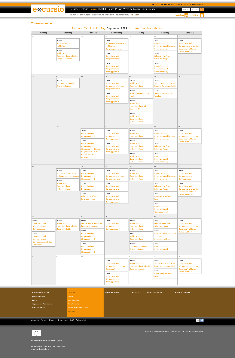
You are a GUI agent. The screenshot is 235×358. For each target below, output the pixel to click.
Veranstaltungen (132, 8)
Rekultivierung (97, 14)
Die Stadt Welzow (38, 307)
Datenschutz (197, 4)
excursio (155, 4)
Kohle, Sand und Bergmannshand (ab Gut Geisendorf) (140, 106)
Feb (154, 28)
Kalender (135, 14)
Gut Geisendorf (149, 8)
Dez (143, 28)
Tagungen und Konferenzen (42, 304)
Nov (136, 28)
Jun (92, 28)
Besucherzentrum (79, 8)
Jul (97, 28)
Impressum (181, 4)
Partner (164, 4)
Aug (103, 28)
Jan (149, 28)
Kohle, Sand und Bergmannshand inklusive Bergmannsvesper (67, 56)
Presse (118, 8)
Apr (80, 28)
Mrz (74, 28)
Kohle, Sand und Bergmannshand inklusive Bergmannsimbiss (116, 86)
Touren (93, 8)
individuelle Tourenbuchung (117, 14)
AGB (189, 4)
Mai (86, 28)
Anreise (35, 300)
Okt (131, 28)
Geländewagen (83, 14)
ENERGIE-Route (106, 8)
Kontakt (171, 4)
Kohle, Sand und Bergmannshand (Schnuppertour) (112, 69)
